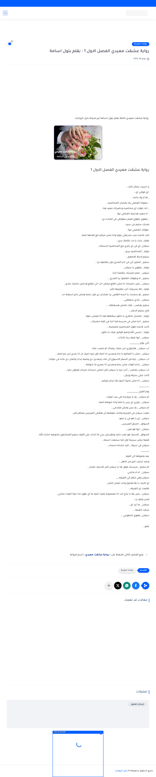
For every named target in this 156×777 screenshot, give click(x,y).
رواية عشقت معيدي (97, 555)
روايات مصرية (140, 44)
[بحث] (5, 13)
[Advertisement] (78, 31)
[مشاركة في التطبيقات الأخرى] (109, 585)
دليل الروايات (121, 771)
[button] (136, 585)
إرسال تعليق (137, 704)
